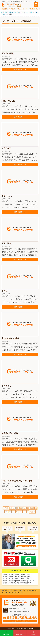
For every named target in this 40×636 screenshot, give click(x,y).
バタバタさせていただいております (17, 481)
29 (32, 509)
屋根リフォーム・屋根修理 (26, 9)
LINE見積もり (6, 633)
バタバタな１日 (8, 101)
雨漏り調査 (6, 243)
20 (21, 509)
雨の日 (4, 291)
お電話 (33, 633)
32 (10, 513)
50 (21, 513)
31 (6, 513)
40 (17, 513)
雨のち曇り (6, 386)
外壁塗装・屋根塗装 (8, 9)
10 (17, 509)
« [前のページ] (10, 509)
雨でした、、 (7, 196)
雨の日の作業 (7, 53)
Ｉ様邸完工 (6, 148)
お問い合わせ (20, 633)
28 (28, 509)
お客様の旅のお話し (10, 433)
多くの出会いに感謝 (10, 338)
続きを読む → (20, 69)
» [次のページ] (27, 513)
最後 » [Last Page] (32, 513)
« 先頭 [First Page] (5, 509)
